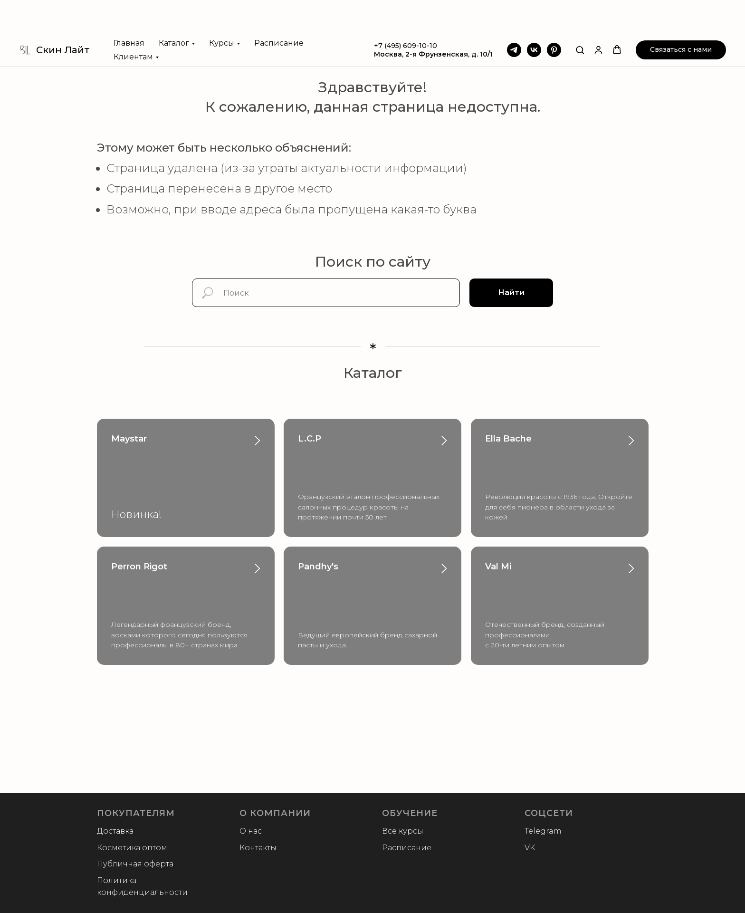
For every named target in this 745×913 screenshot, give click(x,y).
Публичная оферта (135, 863)
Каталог (174, 9)
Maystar (129, 438)
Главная (129, 9)
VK (530, 847)
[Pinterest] (554, 16)
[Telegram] (514, 16)
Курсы (221, 9)
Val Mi (498, 566)
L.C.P (309, 438)
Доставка (115, 831)
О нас (250, 831)
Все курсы (402, 831)
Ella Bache (508, 438)
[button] (579, 15)
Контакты (258, 847)
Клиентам (133, 23)
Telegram (543, 831)
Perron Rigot (139, 566)
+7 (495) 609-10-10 (405, 12)
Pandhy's (318, 566)
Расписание (279, 9)
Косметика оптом (132, 847)
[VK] (534, 16)
